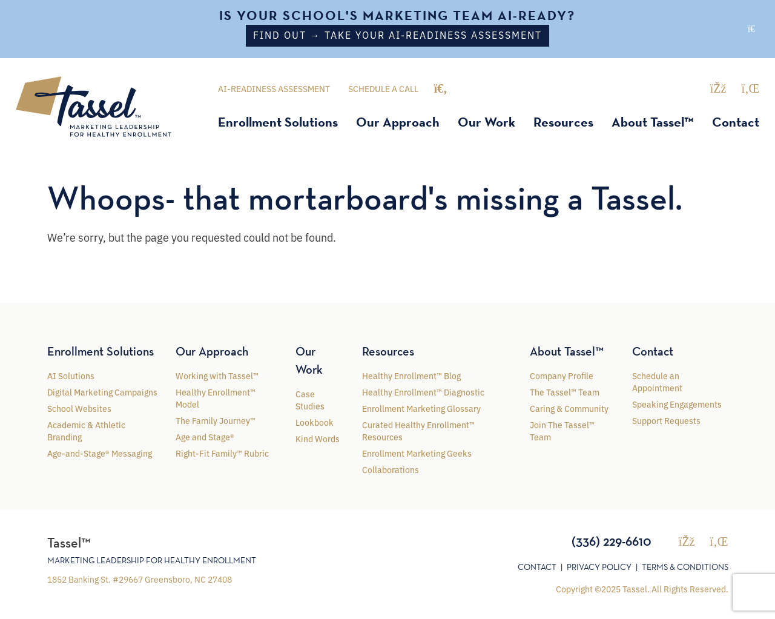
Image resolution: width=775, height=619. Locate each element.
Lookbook (314, 421)
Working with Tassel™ (217, 375)
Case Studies (310, 399)
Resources (563, 121)
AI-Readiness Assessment (274, 88)
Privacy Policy (599, 566)
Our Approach (398, 121)
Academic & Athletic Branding (86, 430)
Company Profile (561, 375)
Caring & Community (569, 408)
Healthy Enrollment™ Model (216, 397)
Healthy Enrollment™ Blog (411, 375)
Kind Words (317, 438)
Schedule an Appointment (657, 381)
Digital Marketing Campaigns (102, 391)
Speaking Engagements (677, 403)
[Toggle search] (440, 88)
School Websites (79, 408)
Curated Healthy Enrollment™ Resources (418, 430)
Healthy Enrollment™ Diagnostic (423, 391)
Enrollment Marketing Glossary (421, 408)
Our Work (486, 121)
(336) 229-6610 (611, 540)
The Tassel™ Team (564, 391)
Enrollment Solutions (278, 121)
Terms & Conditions (685, 566)
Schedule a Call (383, 88)
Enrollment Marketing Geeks (417, 452)
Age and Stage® (205, 436)
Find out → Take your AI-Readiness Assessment (397, 34)
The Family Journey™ (216, 420)
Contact (735, 121)
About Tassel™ (653, 121)
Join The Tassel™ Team (562, 430)
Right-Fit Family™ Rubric (222, 452)
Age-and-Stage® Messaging (99, 452)
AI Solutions (70, 375)
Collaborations (390, 469)
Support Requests (666, 420)
